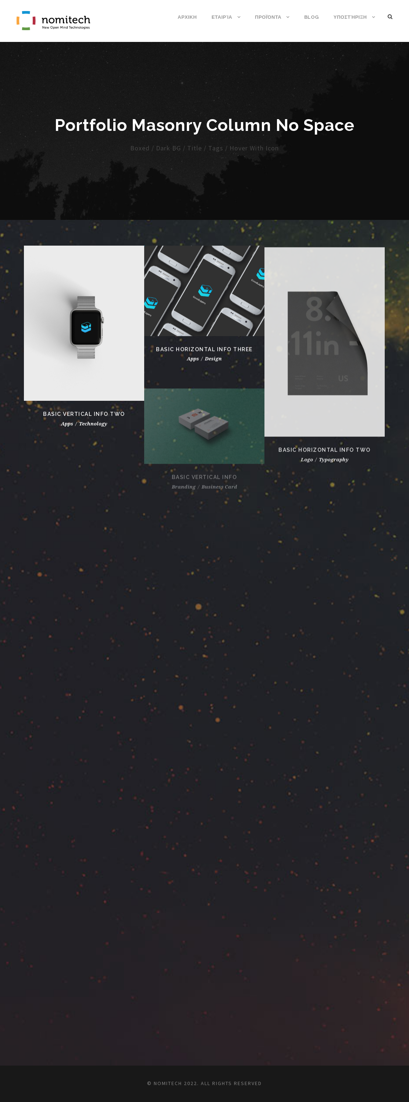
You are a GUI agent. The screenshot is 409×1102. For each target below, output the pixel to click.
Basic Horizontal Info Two (324, 457)
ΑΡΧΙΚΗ (187, 17)
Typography (334, 466)
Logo (307, 466)
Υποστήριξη (350, 17)
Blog (311, 17)
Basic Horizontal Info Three (204, 351)
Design (213, 361)
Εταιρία (221, 17)
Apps (193, 361)
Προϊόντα (268, 17)
